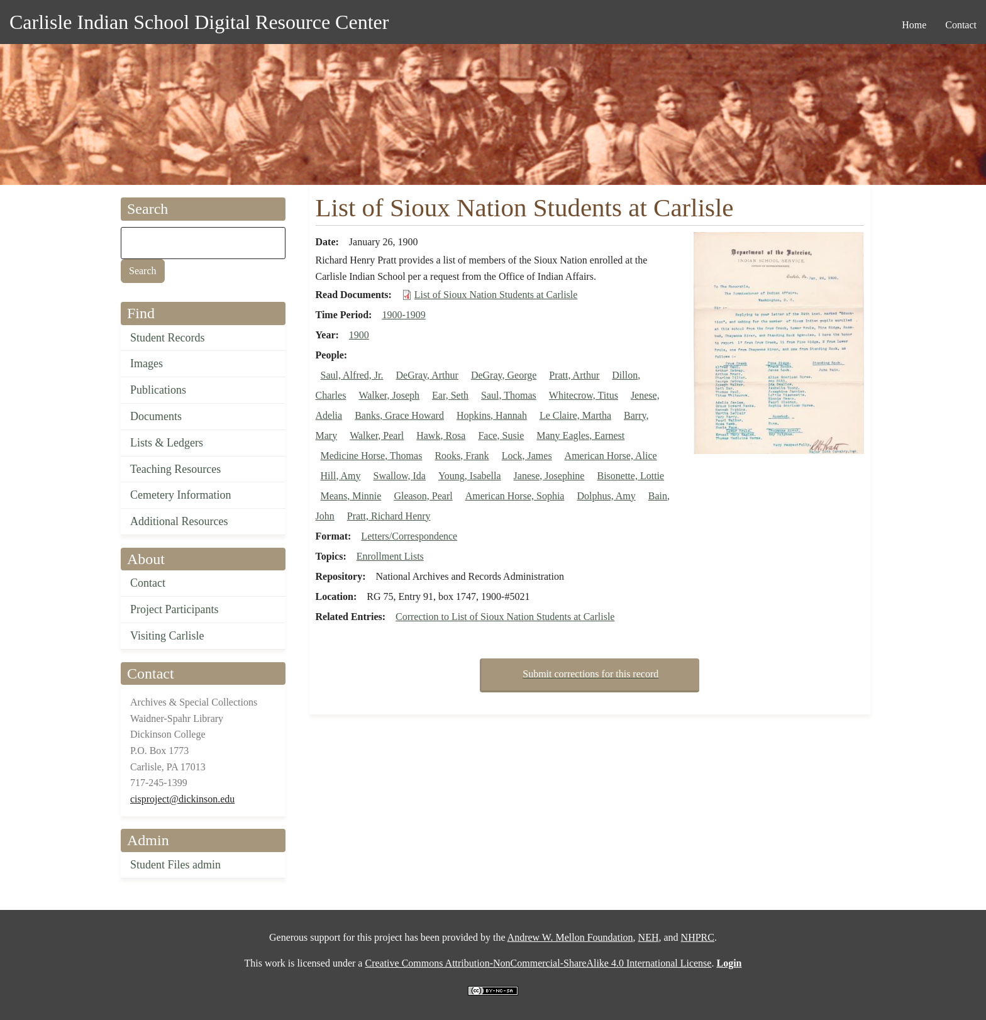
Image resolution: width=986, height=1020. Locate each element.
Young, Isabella (469, 475)
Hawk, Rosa (440, 435)
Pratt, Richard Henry (389, 516)
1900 (359, 335)
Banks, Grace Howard (399, 415)
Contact (147, 583)
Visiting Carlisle (167, 635)
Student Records (167, 337)
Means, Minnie (351, 496)
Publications (158, 390)
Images (146, 363)
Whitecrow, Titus (583, 395)
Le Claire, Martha (575, 415)
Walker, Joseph (388, 395)
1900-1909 (403, 314)
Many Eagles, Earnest (580, 435)
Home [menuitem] (914, 24)
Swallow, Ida (400, 475)
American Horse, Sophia (515, 496)
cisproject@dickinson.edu (182, 799)
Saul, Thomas (508, 395)
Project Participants (174, 609)
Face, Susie (501, 435)
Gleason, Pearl (423, 496)
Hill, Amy (341, 475)
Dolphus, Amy (606, 496)
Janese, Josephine (549, 475)
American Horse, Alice (611, 455)
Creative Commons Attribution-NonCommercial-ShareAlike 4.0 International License (538, 963)
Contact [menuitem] (961, 24)
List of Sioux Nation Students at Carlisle (496, 294)
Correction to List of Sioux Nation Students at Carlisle (505, 616)
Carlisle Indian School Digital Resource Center (199, 22)
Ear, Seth (450, 395)
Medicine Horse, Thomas (372, 455)
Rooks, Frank (462, 455)
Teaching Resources (175, 469)
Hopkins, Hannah (492, 415)
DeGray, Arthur (427, 375)
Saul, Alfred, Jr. (352, 375)
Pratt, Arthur (574, 375)
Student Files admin (175, 864)
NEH (648, 937)
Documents (156, 416)
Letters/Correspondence (409, 536)
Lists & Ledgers (166, 442)
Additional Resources (179, 521)
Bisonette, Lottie (630, 475)
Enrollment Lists (390, 556)
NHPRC (697, 937)
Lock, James (527, 455)
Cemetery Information (180, 495)
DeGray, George (503, 375)
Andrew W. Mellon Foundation (570, 937)
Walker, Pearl (377, 435)
